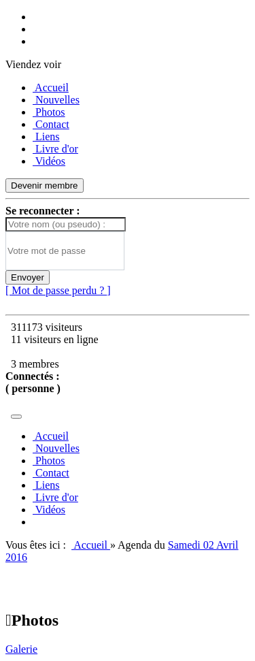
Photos (31, 620)
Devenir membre (44, 185)
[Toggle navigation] (16, 417)
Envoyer (27, 277)
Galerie (21, 649)
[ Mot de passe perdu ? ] (58, 290)
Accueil (90, 545)
